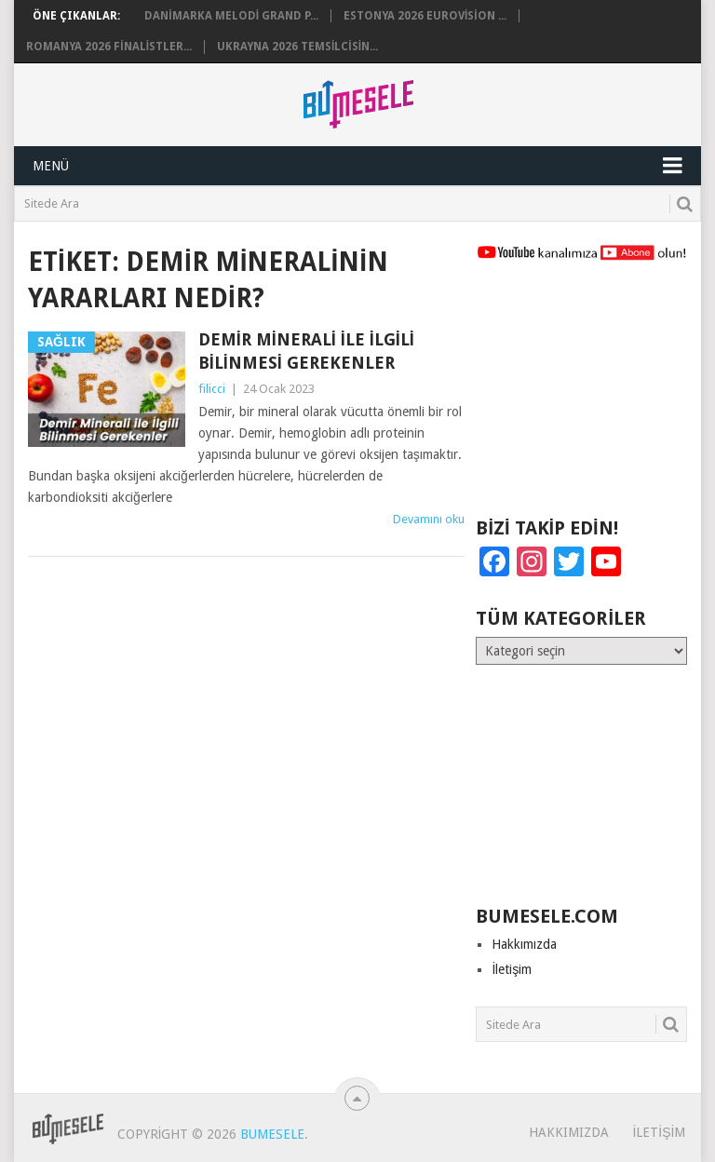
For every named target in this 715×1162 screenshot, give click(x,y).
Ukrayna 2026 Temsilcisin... (297, 46)
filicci (211, 389)
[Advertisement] (581, 397)
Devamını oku (429, 519)
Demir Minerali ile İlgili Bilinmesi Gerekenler (306, 351)
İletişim (512, 969)
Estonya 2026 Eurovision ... (425, 15)
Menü (51, 165)
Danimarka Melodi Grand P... (231, 15)
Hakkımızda (524, 944)
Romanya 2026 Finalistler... (109, 46)
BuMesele (272, 1134)
